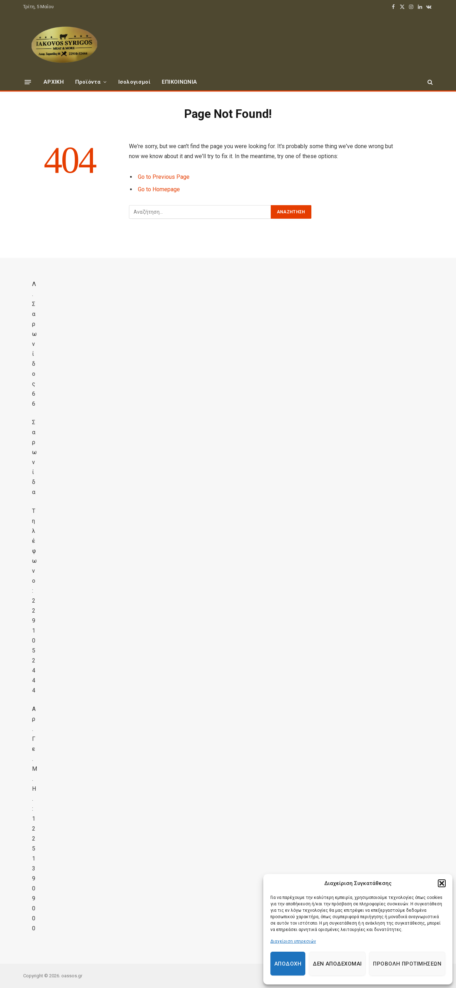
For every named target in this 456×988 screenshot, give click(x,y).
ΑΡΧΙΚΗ (53, 82)
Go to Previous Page (164, 176)
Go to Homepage (159, 189)
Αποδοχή (287, 964)
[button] (441, 883)
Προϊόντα (87, 82)
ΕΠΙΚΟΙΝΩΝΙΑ (179, 82)
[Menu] (28, 81)
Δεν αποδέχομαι (337, 964)
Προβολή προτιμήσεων (407, 964)
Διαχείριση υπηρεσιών (293, 941)
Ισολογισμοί (134, 82)
